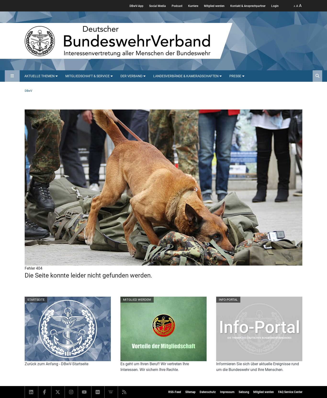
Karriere (193, 6)
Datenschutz (208, 392)
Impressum (227, 392)
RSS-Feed (174, 392)
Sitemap (190, 392)
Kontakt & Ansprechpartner (247, 6)
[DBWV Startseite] (128, 41)
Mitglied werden (214, 6)
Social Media (157, 6)
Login (275, 6)
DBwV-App (136, 6)
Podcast (177, 6)
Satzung (244, 392)
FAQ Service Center (290, 392)
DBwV (28, 91)
